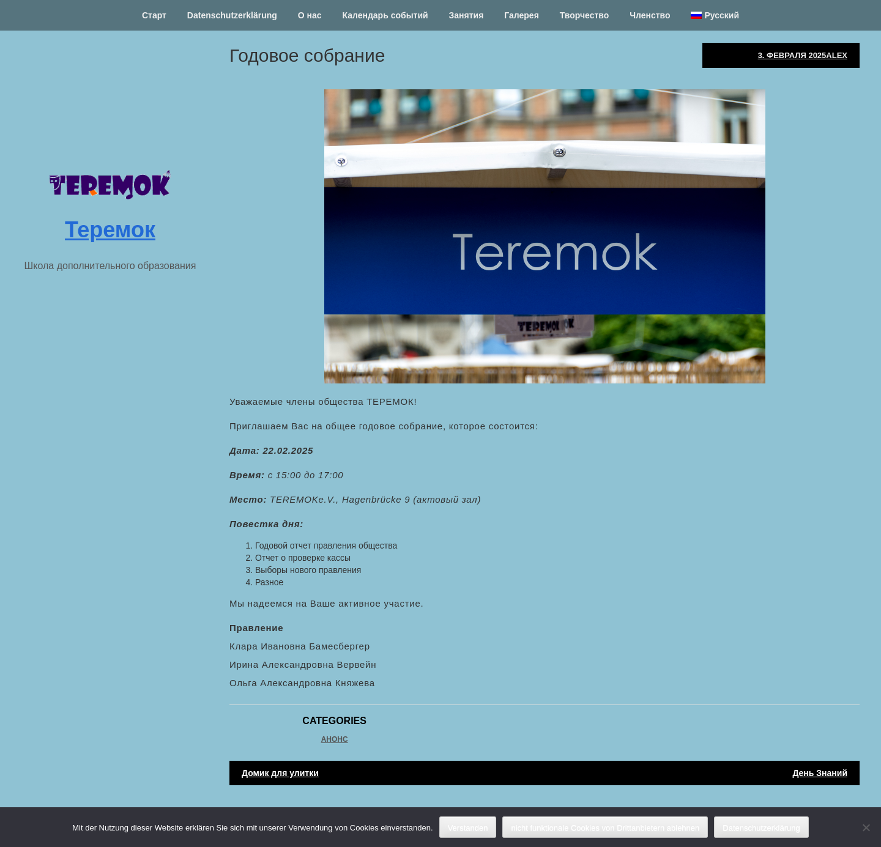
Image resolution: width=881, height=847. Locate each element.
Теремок (110, 229)
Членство (650, 15)
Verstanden (468, 827)
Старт (154, 15)
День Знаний (819, 773)
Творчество (584, 15)
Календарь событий (385, 15)
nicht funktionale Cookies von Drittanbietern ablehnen (605, 827)
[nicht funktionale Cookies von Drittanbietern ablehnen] (866, 827)
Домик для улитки (280, 773)
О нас (310, 15)
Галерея (521, 15)
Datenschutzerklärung (232, 15)
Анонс (334, 739)
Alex (836, 55)
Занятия (466, 15)
